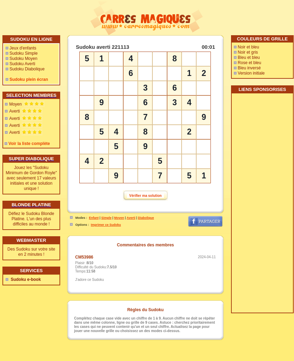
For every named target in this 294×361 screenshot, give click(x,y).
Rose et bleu (249, 62)
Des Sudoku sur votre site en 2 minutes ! (31, 252)
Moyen (15, 104)
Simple (106, 218)
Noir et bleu (248, 47)
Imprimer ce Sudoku (106, 224)
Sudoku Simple (23, 53)
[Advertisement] (262, 205)
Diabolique (146, 218)
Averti (14, 111)
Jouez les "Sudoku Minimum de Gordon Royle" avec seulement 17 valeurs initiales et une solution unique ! (31, 178)
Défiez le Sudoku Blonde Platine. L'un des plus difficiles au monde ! (31, 218)
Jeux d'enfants (22, 48)
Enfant (94, 218)
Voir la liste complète (29, 143)
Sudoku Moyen (23, 58)
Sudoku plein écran (28, 79)
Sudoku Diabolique (27, 69)
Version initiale (251, 73)
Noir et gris (248, 52)
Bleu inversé (249, 68)
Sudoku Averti (22, 63)
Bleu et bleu (249, 57)
